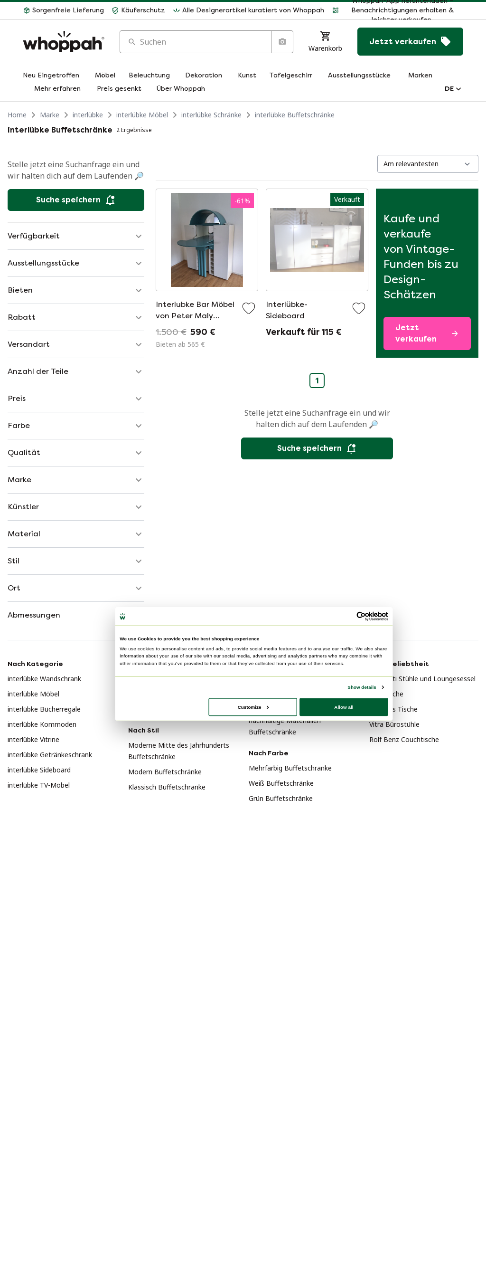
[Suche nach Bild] (282, 42)
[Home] (63, 41)
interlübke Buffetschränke (295, 114)
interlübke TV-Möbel (39, 785)
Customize (253, 706)
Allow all (343, 706)
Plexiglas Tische (393, 709)
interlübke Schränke (211, 114)
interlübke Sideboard (39, 769)
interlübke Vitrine (33, 739)
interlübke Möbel (142, 114)
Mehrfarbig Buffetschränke (290, 767)
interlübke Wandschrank (44, 678)
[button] (63, 10)
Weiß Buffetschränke (281, 783)
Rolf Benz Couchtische (404, 739)
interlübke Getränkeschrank (50, 754)
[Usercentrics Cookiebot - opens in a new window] (361, 616)
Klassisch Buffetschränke (167, 786)
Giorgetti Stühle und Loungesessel (422, 678)
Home (17, 114)
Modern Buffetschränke (165, 771)
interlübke (88, 114)
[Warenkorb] (325, 41)
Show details (361, 686)
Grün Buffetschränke (281, 798)
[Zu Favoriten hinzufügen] (248, 308)
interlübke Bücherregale (44, 709)
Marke (49, 114)
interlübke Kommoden (42, 724)
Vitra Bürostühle (394, 724)
